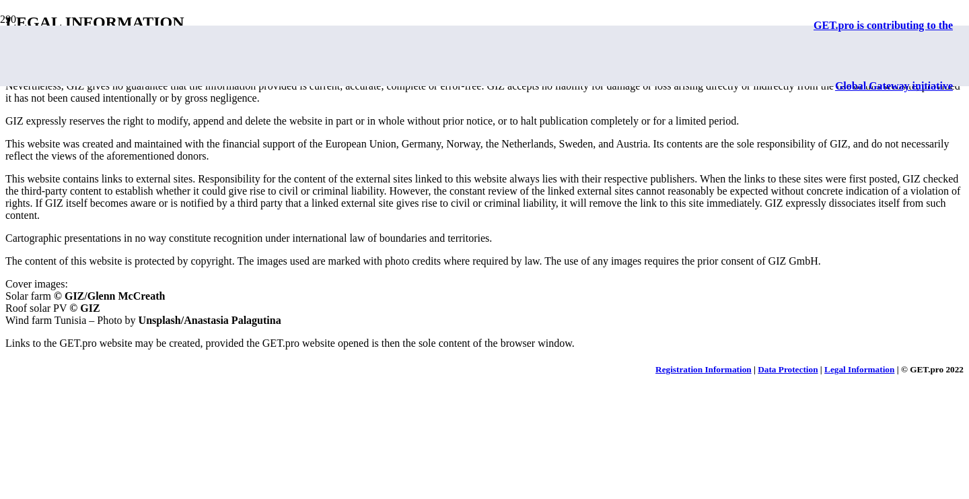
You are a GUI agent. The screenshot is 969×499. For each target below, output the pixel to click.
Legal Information (859, 369)
